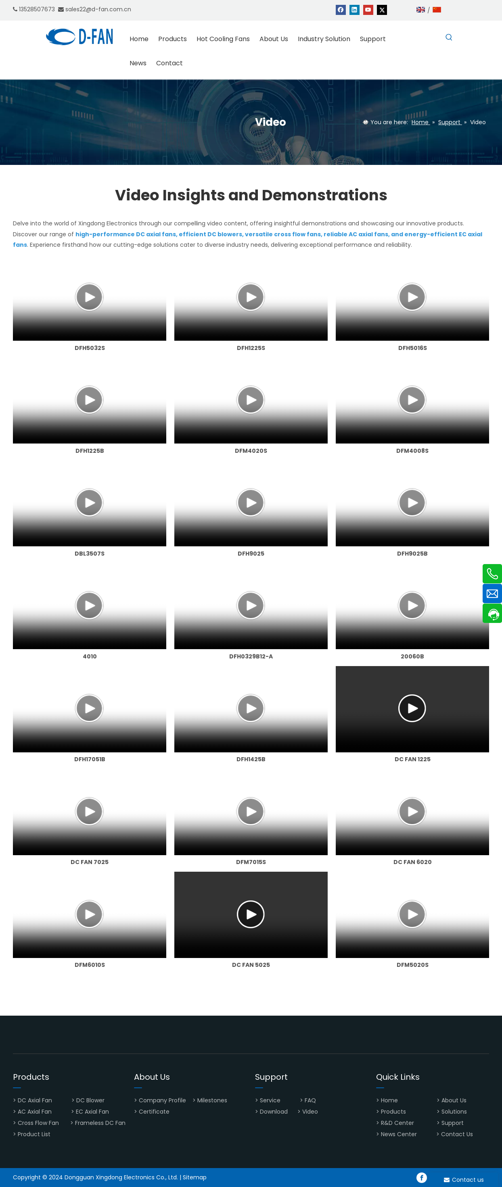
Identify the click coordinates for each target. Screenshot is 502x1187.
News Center (399, 1134)
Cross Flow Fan (38, 1123)
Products (393, 1112)
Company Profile (162, 1100)
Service (270, 1100)
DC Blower (90, 1100)
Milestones (212, 1100)
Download (274, 1112)
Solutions (454, 1112)
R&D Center (397, 1123)
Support (453, 1123)
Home (390, 1100)
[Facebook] (341, 9)
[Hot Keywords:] (449, 37)
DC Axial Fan (35, 1100)
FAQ (311, 1100)
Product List (34, 1134)
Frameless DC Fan (100, 1123)
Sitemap (195, 1177)
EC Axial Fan (92, 1112)
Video (310, 1112)
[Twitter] (382, 9)
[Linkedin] (354, 9)
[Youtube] (368, 9)
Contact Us (457, 1134)
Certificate (154, 1112)
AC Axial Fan (35, 1112)
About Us (454, 1100)
